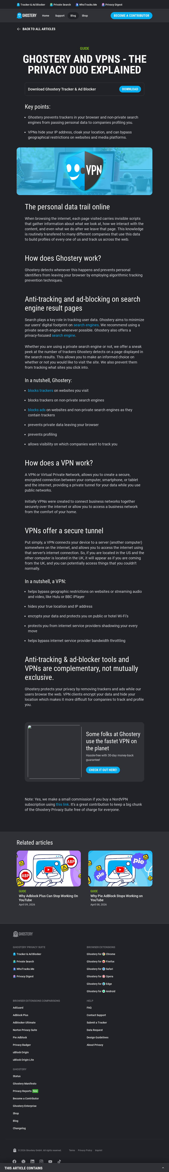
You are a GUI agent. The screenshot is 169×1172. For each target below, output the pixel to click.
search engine (63, 335)
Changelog (19, 1128)
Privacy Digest (111, 4)
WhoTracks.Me (86, 4)
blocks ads (37, 410)
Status (17, 1076)
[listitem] (49, 880)
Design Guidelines (97, 1037)
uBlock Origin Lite (23, 1059)
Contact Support (96, 1015)
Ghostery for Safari (100, 968)
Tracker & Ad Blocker (31, 4)
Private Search (60, 4)
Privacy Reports (25, 1091)
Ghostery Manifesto (24, 1083)
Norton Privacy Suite (25, 1030)
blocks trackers (40, 390)
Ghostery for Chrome (101, 954)
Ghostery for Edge (99, 983)
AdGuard (18, 1007)
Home (45, 15)
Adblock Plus (20, 1015)
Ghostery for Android (101, 991)
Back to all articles (36, 29)
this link (62, 804)
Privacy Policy (85, 1150)
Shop (85, 15)
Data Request (95, 1030)
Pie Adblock (20, 1037)
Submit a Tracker (97, 1022)
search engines (86, 325)
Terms (72, 1150)
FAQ (89, 1007)
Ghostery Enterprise (25, 1105)
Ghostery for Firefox (100, 961)
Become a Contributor (131, 15)
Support (60, 15)
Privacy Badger (22, 1044)
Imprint (98, 1150)
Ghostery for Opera (100, 976)
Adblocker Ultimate (24, 1022)
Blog (73, 15)
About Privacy (95, 1044)
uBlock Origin (21, 1052)
